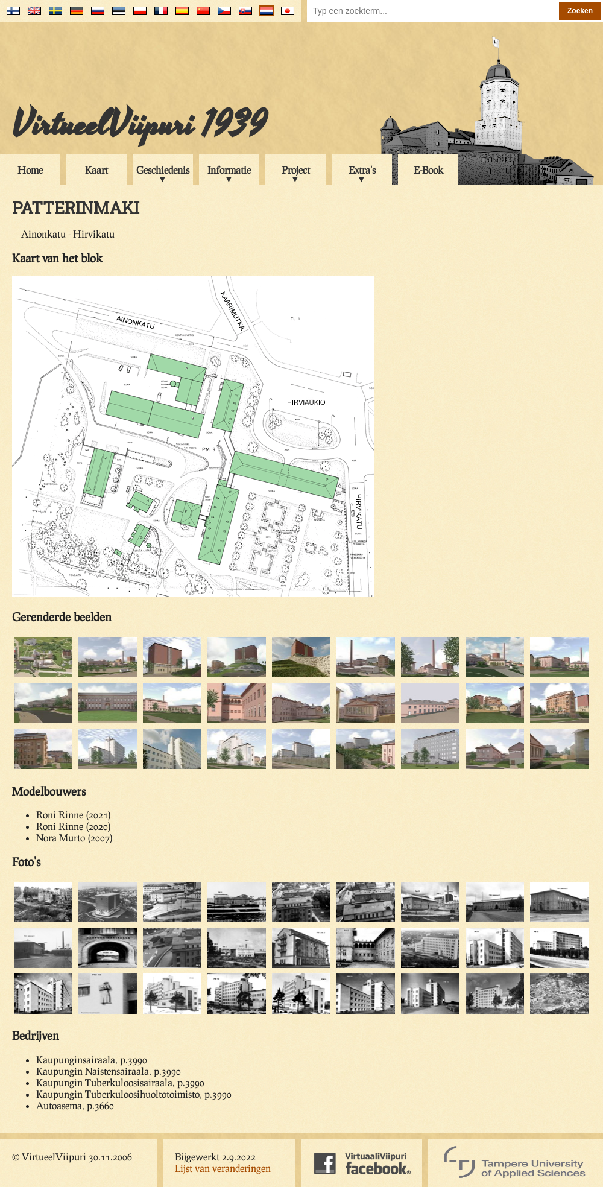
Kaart (96, 170)
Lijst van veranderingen (223, 1168)
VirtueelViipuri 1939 (139, 124)
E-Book (428, 170)
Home (30, 170)
